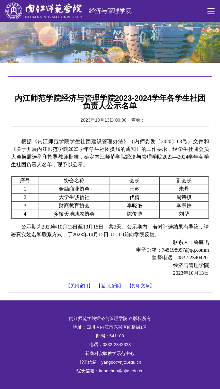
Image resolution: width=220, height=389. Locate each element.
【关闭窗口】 (79, 285)
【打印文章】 (140, 285)
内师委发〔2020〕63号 (161, 141)
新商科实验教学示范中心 (110, 353)
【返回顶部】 (109, 285)
